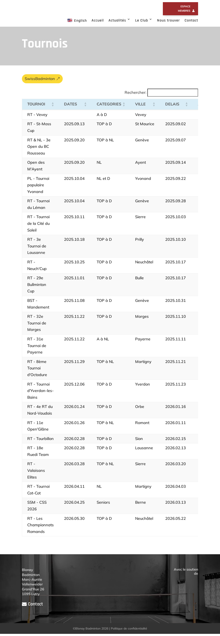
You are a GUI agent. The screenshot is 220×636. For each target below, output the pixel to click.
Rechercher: (135, 94)
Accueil (98, 20)
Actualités (117, 20)
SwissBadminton (40, 80)
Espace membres (184, 8)
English (77, 20)
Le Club (141, 20)
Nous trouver (168, 20)
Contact (191, 20)
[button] (52, 106)
